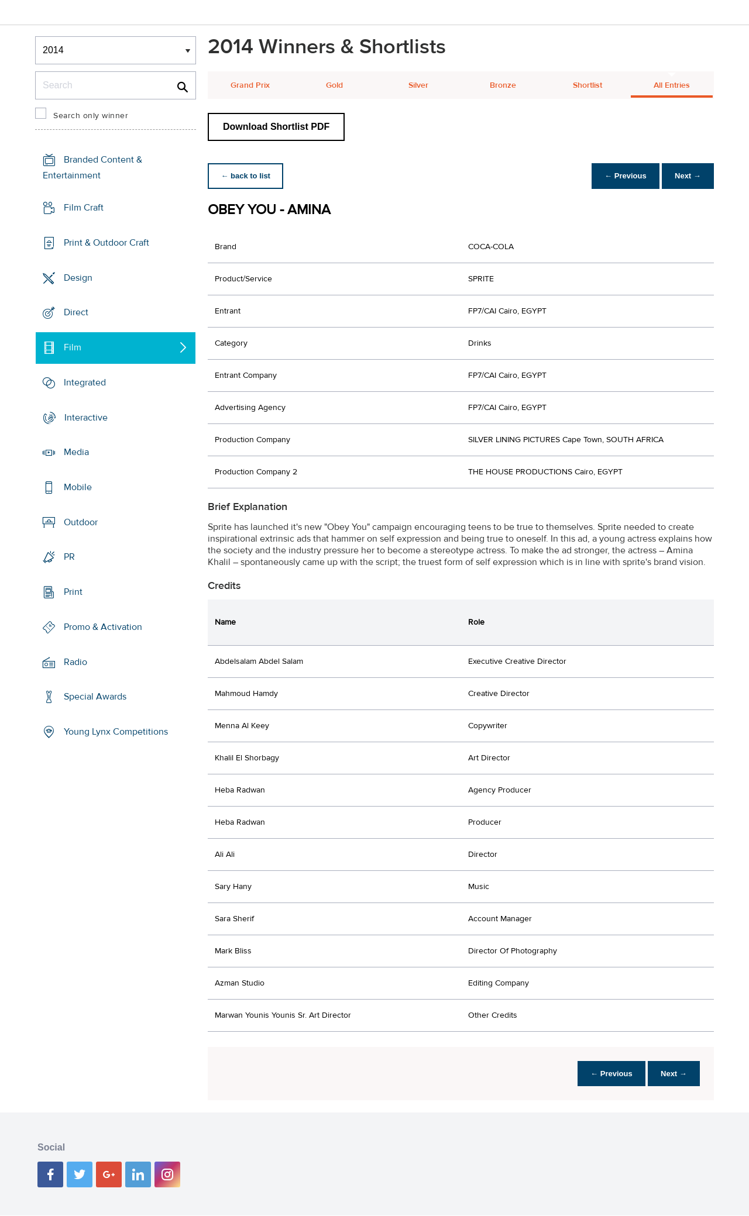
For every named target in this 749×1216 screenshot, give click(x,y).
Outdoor (81, 522)
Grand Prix (250, 85)
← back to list (247, 175)
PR (69, 557)
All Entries (672, 85)
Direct (76, 312)
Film (72, 347)
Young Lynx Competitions (116, 732)
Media (76, 452)
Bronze (503, 85)
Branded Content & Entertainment (92, 167)
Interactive (86, 417)
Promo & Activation (103, 627)
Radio (75, 662)
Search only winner (90, 116)
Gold (334, 85)
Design (78, 277)
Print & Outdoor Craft (106, 243)
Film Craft (84, 207)
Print (73, 592)
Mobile (78, 487)
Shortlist (587, 85)
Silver (418, 85)
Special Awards (95, 696)
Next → (687, 175)
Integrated (85, 382)
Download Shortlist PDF (276, 127)
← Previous (623, 175)
